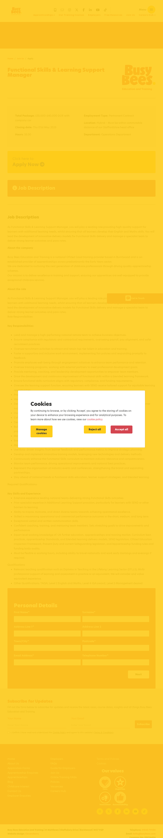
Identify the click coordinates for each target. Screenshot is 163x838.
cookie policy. (95, 419)
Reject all (95, 429)
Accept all (121, 429)
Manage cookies (41, 431)
